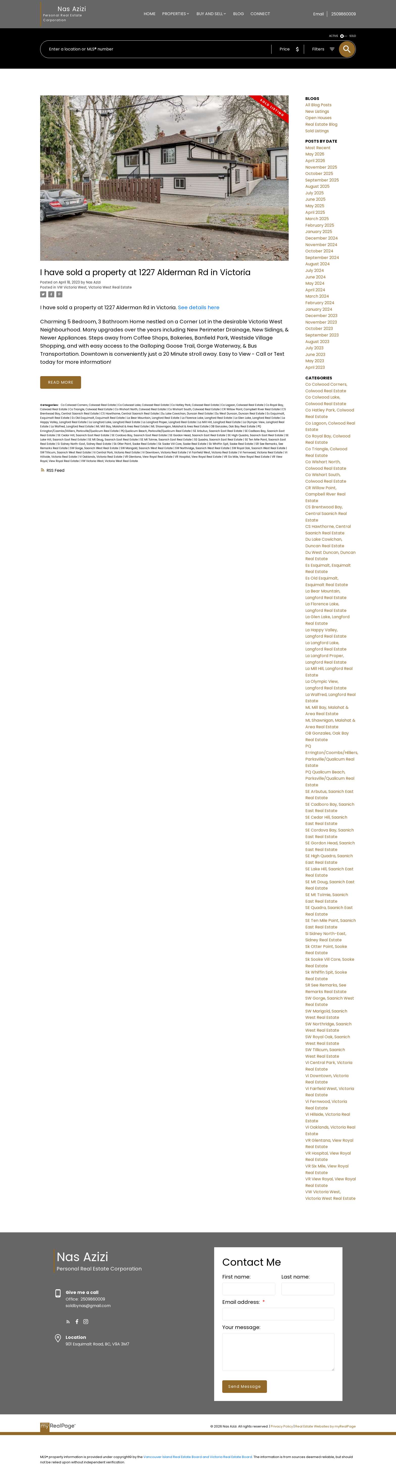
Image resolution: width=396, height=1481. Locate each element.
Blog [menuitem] (238, 14)
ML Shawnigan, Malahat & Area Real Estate (180, 427)
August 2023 (317, 342)
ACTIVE (333, 36)
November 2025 (321, 167)
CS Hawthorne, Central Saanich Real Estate (130, 414)
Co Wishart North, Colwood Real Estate (141, 409)
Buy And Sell (209, 14)
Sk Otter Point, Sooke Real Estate (135, 444)
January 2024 (318, 309)
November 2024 (321, 245)
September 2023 (322, 335)
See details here (198, 307)
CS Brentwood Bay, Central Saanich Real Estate (326, 513)
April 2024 (315, 290)
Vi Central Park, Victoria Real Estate (117, 453)
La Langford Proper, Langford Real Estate (169, 422)
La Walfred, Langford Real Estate (72, 427)
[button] (68, 1321)
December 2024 (321, 238)
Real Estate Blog (321, 124)
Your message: (241, 1327)
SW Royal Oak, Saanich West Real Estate (259, 448)
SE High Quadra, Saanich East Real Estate (256, 435)
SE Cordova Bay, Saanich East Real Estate (139, 435)
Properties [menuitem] (174, 14)
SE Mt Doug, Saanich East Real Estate (113, 439)
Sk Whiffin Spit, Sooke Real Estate (231, 444)
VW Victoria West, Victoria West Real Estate (94, 287)
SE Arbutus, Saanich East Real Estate (218, 431)
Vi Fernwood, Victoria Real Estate (261, 453)
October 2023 (319, 328)
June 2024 (315, 277)
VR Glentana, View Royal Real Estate (149, 457)
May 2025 (314, 206)
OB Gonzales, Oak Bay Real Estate (233, 427)
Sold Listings (317, 131)
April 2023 (315, 367)
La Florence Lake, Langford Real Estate (207, 418)
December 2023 (321, 316)
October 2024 (319, 251)
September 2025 (322, 180)
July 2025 (314, 193)
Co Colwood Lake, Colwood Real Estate (144, 405)
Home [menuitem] (150, 14)
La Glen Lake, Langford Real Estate (257, 418)
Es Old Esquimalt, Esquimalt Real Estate (99, 418)
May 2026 (314, 154)
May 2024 (315, 283)
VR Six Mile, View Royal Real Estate (247, 457)
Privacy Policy (282, 1426)
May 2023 (314, 361)
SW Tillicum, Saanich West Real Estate (66, 453)
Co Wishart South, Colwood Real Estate (194, 409)
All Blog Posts (318, 105)
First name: (236, 1276)
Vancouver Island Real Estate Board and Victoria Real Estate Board (197, 1457)
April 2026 (315, 161)
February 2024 (319, 303)
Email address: (241, 1302)
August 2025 (317, 186)
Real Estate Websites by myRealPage (325, 1426)
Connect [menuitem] (260, 14)
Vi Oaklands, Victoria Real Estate (101, 457)
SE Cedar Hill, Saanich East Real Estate (83, 435)
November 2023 (321, 322)
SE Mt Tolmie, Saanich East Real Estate (166, 439)
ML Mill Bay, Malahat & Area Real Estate (123, 427)
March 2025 (317, 219)
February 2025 (319, 225)
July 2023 (314, 348)
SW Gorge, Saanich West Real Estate (94, 448)
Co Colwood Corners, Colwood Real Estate (89, 405)
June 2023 (315, 354)
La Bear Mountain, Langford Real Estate (153, 418)
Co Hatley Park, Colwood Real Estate (195, 405)
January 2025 (318, 232)
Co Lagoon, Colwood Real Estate (242, 405)
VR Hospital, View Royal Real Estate (198, 457)
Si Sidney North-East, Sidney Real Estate (84, 444)
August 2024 (317, 264)
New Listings (317, 111)
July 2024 (314, 270)
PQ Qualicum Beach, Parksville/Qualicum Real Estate (156, 431)
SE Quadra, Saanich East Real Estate (218, 439)
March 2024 (317, 296)
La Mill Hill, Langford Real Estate (219, 422)
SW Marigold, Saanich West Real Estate (147, 448)
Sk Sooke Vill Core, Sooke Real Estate (182, 444)
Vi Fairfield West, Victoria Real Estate (213, 453)
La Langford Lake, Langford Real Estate (115, 422)
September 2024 (322, 258)
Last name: (295, 1276)
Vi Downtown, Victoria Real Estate (164, 453)
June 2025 (315, 199)
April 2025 (315, 212)
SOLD (352, 36)
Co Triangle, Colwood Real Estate (91, 409)
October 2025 (319, 173)
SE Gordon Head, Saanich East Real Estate (197, 435)
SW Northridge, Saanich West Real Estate (202, 448)
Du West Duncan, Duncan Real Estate (240, 414)
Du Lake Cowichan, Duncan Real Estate (187, 414)
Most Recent (318, 148)
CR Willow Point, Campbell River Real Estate (251, 409)
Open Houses (318, 118)
